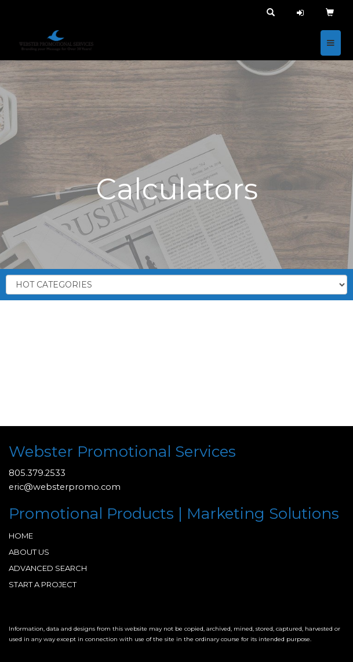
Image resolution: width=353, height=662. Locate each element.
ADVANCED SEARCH (48, 568)
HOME (21, 535)
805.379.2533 (37, 473)
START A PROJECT (43, 584)
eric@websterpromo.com (65, 487)
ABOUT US (29, 551)
